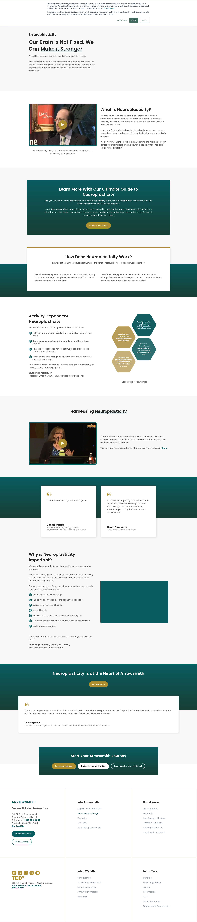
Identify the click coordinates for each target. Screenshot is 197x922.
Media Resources (151, 901)
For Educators (84, 878)
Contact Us (18, 826)
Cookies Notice (34, 885)
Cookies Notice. (109, 8)
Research (148, 813)
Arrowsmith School (23, 833)
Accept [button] (133, 20)
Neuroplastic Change (88, 813)
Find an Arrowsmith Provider (93, 766)
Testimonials (149, 892)
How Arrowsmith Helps (154, 818)
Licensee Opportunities (89, 827)
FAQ (145, 896)
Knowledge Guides (152, 882)
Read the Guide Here (98, 225)
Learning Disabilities (152, 827)
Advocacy (82, 896)
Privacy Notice (19, 885)
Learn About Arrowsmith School (128, 766)
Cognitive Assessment (154, 832)
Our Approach (98, 684)
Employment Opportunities (156, 906)
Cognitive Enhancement (89, 808)
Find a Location (21, 842)
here (164, 447)
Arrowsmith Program (88, 892)
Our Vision (82, 818)
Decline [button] (144, 20)
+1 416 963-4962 (31, 820)
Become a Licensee (63, 766)
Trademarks (18, 888)
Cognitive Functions (152, 822)
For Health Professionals (89, 882)
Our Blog (147, 878)
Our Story (82, 822)
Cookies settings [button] (122, 20)
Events (146, 887)
